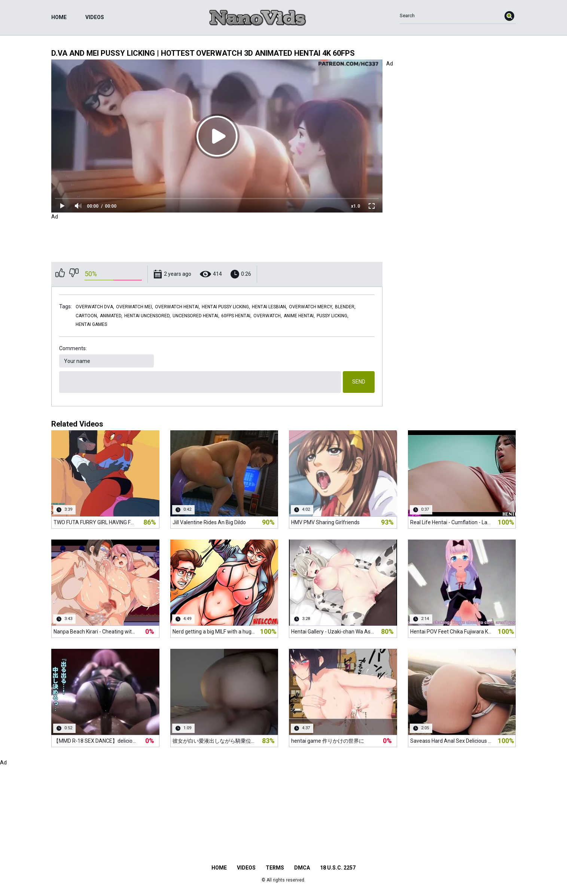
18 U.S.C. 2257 (338, 868)
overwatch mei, (134, 306)
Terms (275, 868)
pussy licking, (332, 315)
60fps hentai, (236, 315)
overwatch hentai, (177, 306)
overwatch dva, (95, 306)
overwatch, (267, 315)
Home (59, 17)
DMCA (302, 868)
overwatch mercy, (311, 306)
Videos (94, 17)
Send (358, 382)
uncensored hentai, (196, 315)
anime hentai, (299, 315)
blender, (345, 306)
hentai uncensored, (147, 315)
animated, (111, 315)
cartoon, (87, 315)
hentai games (91, 324)
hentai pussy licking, (226, 306)
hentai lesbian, (269, 306)
